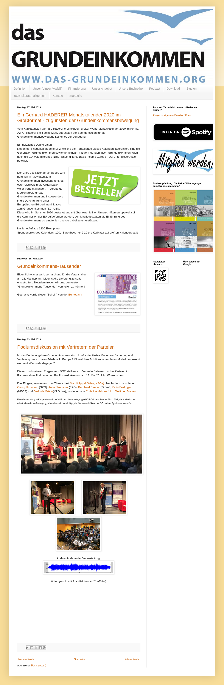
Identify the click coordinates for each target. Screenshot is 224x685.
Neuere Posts (26, 659)
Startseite (75, 95)
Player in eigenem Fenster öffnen (172, 115)
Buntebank (75, 294)
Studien (191, 88)
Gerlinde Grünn (43, 391)
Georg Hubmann (27, 387)
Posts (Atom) (38, 665)
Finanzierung (77, 88)
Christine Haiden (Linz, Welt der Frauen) (111, 391)
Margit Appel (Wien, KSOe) (87, 383)
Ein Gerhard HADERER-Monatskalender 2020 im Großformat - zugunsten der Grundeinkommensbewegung (78, 117)
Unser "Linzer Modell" (47, 88)
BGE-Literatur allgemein (30, 95)
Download (173, 88)
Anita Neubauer (58, 387)
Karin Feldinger (121, 387)
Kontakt (58, 95)
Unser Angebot (102, 88)
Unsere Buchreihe (130, 88)
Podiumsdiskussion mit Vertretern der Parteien (66, 347)
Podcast (154, 88)
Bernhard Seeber (89, 387)
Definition (20, 88)
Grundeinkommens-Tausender (49, 266)
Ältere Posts (132, 659)
